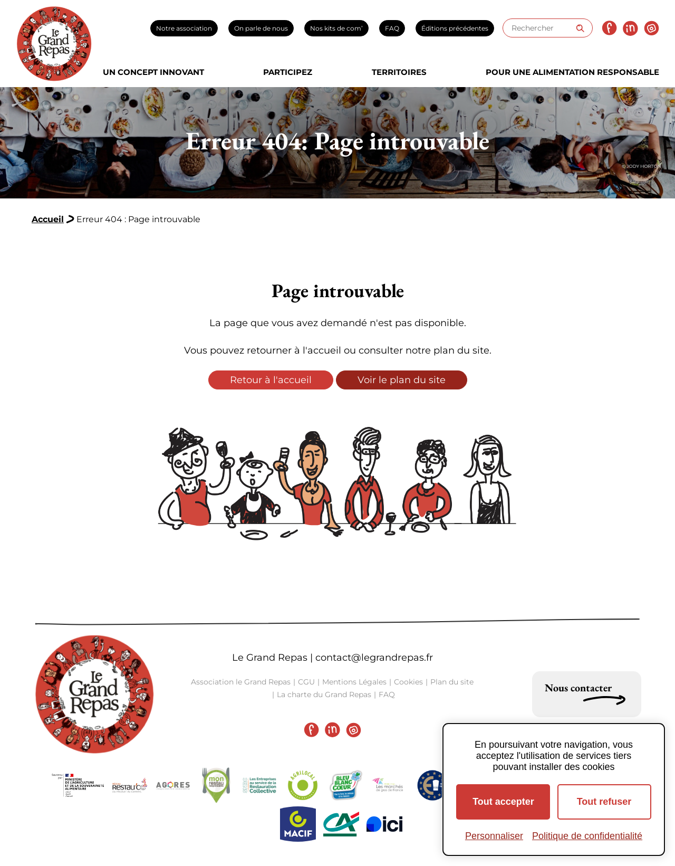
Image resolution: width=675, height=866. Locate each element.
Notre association (184, 28)
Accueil (48, 219)
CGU (306, 682)
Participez (287, 72)
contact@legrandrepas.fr (374, 657)
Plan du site (452, 682)
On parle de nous (261, 28)
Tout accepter (503, 801)
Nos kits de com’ (336, 28)
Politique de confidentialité (587, 836)
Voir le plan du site (402, 380)
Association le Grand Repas (241, 682)
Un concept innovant (153, 72)
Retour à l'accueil (271, 380)
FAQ (392, 28)
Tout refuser (604, 801)
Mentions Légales (354, 682)
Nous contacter (578, 687)
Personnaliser (494, 836)
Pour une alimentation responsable (572, 72)
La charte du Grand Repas (324, 694)
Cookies (408, 682)
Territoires (399, 72)
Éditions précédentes (454, 28)
